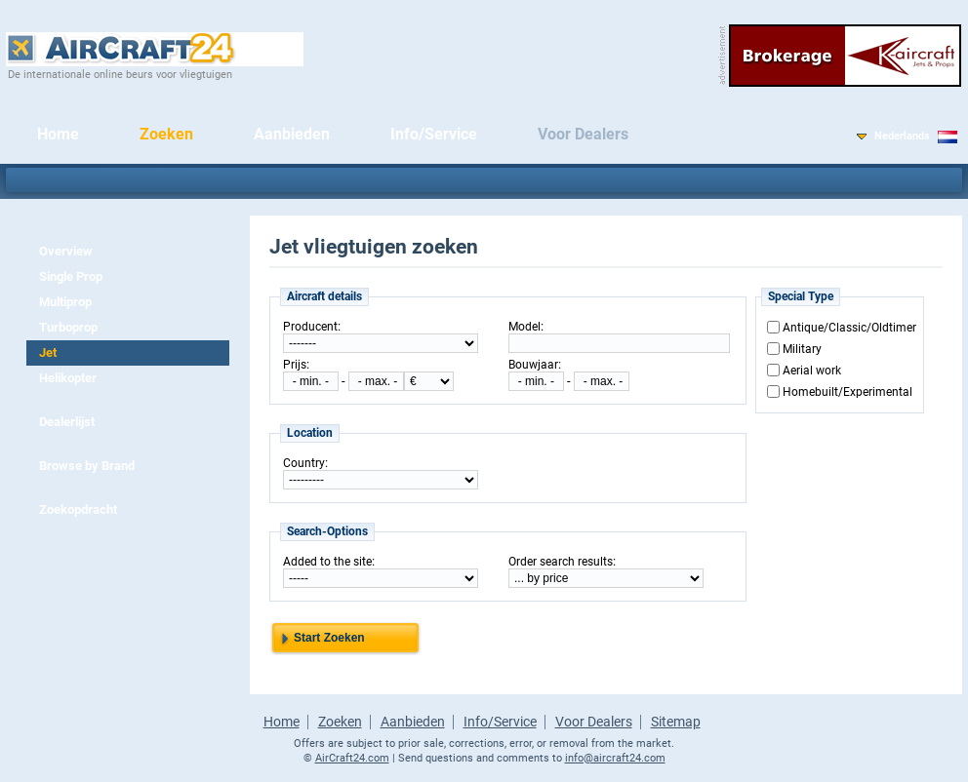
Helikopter (68, 378)
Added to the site (327, 561)
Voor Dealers (583, 134)
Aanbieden (292, 134)
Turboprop (68, 327)
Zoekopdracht (78, 509)
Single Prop (70, 276)
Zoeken (166, 134)
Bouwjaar (533, 364)
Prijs (294, 364)
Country (304, 463)
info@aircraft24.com (615, 758)
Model (524, 326)
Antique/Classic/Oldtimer (849, 327)
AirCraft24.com (352, 758)
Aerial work (812, 370)
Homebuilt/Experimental (847, 392)
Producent (310, 326)
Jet (48, 352)
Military (802, 349)
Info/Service (433, 134)
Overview (66, 251)
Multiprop (65, 301)
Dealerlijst (67, 421)
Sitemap (676, 721)
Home (58, 134)
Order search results (560, 561)
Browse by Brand (87, 465)
